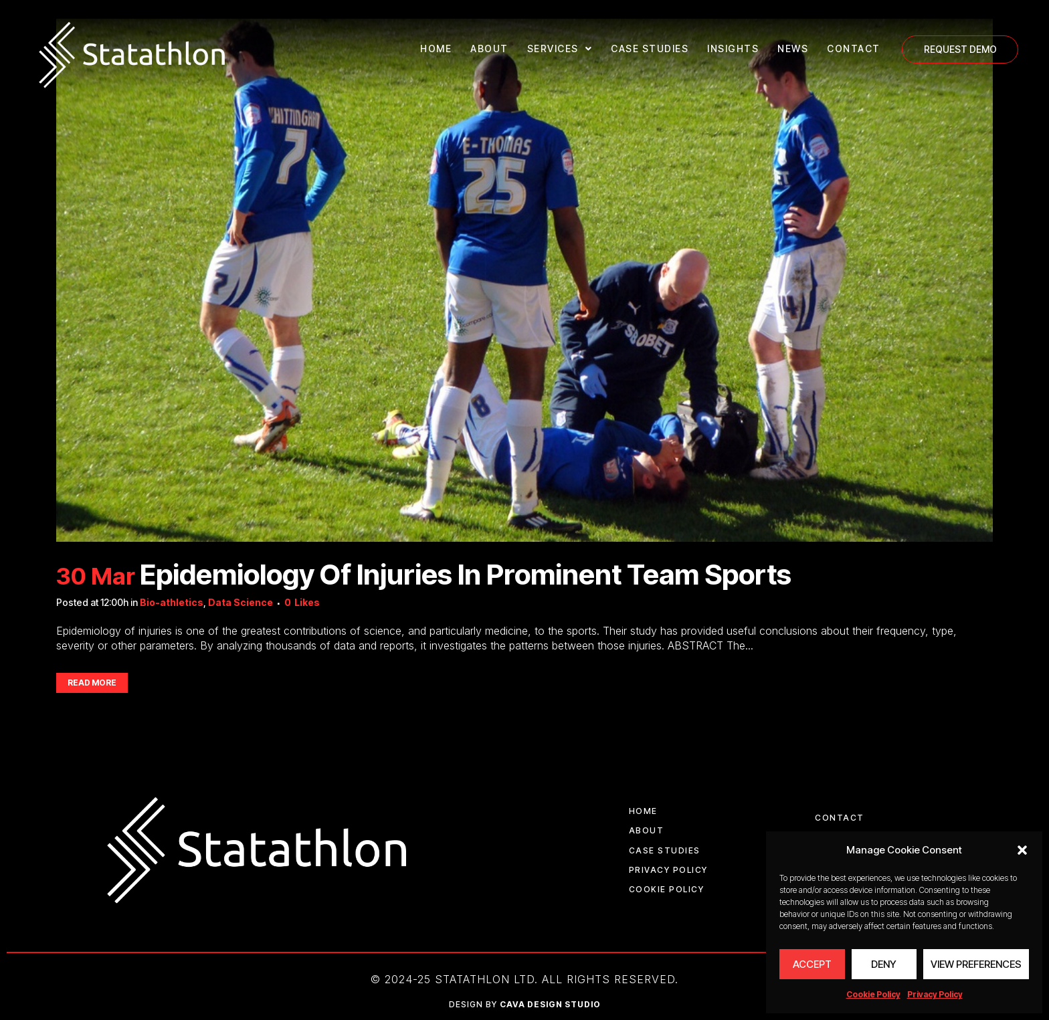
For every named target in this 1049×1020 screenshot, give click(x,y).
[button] (1022, 850)
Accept (812, 964)
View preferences (976, 964)
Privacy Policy (935, 994)
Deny (883, 964)
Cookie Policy (873, 994)
